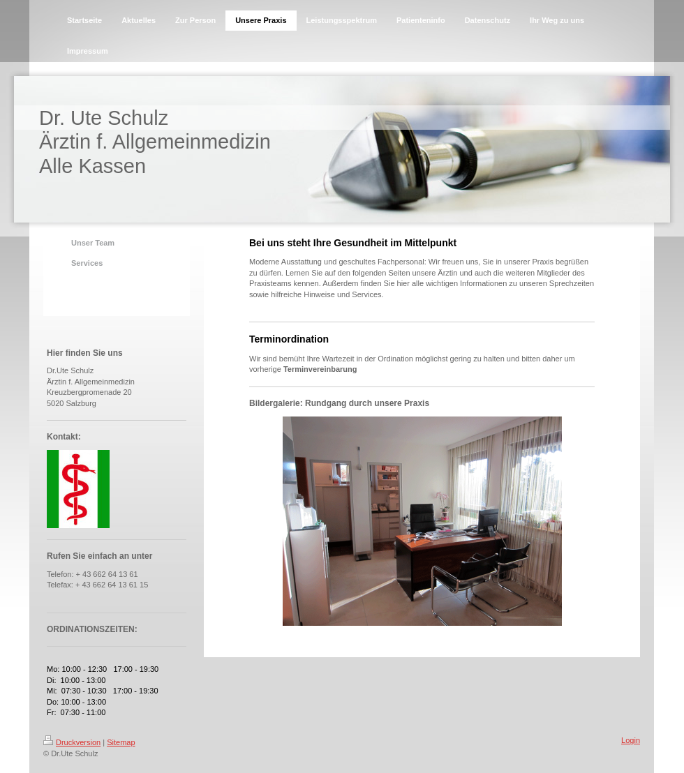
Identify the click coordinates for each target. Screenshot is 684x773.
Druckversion (72, 742)
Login (630, 740)
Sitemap (121, 742)
